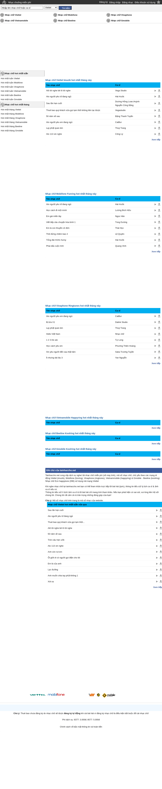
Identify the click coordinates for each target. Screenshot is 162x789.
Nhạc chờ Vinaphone (121, 15)
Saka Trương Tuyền (124, 352)
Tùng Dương (121, 222)
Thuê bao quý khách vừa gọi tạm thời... (66, 522)
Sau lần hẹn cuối (54, 103)
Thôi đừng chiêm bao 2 (57, 234)
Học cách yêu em (54, 346)
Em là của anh (54, 563)
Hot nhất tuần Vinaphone (12, 87)
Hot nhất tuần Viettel (10, 78)
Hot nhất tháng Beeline (11, 126)
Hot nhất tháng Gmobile (12, 130)
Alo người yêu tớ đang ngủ (58, 96)
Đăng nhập (115, 2)
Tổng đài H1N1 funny (56, 240)
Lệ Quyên (119, 234)
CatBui (118, 122)
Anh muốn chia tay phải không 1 (63, 575)
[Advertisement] (104, 640)
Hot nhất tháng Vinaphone (13, 118)
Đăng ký (103, 2)
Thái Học (119, 228)
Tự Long (119, 340)
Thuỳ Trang (120, 128)
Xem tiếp (156, 139)
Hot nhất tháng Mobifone (12, 114)
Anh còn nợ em (55, 552)
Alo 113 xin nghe (54, 134)
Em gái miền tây (53, 216)
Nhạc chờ (119, 334)
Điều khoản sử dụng (145, 2)
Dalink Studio (121, 322)
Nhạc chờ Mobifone (67, 15)
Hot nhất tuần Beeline (11, 95)
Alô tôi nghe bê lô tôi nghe (58, 90)
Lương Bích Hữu (123, 210)
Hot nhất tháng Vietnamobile (14, 122)
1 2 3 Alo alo (52, 340)
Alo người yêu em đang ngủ (59, 122)
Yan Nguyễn (121, 357)
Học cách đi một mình (56, 210)
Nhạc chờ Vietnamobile (16, 20)
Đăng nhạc (127, 2)
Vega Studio (121, 90)
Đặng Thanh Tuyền (124, 116)
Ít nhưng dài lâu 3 (54, 357)
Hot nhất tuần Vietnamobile (13, 91)
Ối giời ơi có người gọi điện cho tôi (64, 557)
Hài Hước (119, 96)
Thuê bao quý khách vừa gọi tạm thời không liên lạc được (73, 110)
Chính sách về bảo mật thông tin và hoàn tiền (81, 727)
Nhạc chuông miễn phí (19, 2)
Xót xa (51, 581)
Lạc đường (53, 569)
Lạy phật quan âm (54, 128)
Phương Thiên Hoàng (125, 346)
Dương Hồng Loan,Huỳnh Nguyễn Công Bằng (127, 103)
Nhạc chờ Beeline (66, 20)
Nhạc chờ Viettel (13, 15)
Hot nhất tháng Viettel (11, 109)
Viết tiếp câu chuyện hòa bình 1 (60, 222)
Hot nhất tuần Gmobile (11, 99)
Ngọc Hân (120, 216)
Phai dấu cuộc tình (55, 246)
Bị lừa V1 (50, 322)
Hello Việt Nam (53, 334)
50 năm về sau (53, 116)
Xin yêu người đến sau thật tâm (60, 352)
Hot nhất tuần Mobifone (12, 82)
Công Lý (119, 134)
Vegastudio (120, 110)
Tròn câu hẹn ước (56, 540)
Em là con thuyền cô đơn (57, 228)
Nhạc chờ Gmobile (120, 20)
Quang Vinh (120, 246)
